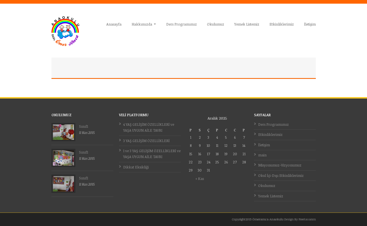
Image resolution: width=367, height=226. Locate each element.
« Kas (199, 178)
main (262, 154)
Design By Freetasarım (300, 219)
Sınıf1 (83, 126)
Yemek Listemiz (246, 24)
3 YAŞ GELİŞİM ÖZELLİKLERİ (146, 140)
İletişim (310, 24)
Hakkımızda (142, 24)
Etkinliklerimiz (281, 24)
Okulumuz (215, 24)
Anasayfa (113, 24)
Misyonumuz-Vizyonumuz (279, 165)
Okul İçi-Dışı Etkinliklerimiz (281, 175)
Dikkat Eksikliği (136, 167)
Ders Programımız (181, 24)
